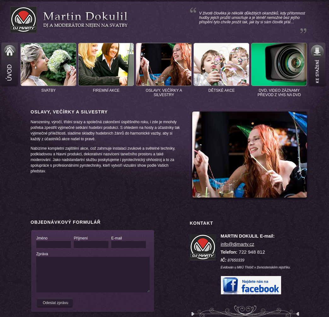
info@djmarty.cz (237, 244)
